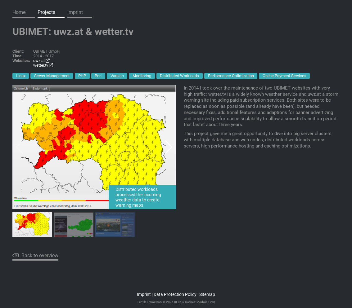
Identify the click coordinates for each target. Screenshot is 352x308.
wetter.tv (43, 65)
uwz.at (41, 60)
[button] (169, 147)
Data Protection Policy (175, 294)
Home (18, 12)
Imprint (75, 12)
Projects (46, 12)
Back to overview (35, 255)
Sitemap (207, 294)
